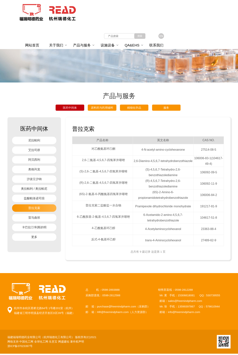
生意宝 (53, 342)
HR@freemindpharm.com (113, 313)
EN (161, 36)
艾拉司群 (34, 151)
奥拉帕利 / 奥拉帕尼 (34, 190)
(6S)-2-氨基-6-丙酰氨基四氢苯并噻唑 (103, 195)
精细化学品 (134, 108)
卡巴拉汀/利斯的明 (34, 228)
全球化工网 (41, 342)
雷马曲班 (34, 219)
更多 (34, 238)
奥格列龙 (34, 170)
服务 (166, 108)
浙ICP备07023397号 (21, 347)
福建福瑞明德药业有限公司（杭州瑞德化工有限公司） (41, 338)
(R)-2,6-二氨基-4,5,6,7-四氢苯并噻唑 (103, 184)
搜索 (139, 36)
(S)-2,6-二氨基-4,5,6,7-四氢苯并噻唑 (103, 172)
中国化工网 (26, 342)
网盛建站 (63, 342)
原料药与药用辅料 (102, 108)
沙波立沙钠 (34, 180)
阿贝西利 (34, 161)
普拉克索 (34, 209)
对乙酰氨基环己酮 (103, 150)
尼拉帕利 (34, 141)
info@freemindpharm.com (184, 313)
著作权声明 (77, 342)
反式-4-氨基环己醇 (103, 240)
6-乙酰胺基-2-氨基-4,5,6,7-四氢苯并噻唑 (103, 218)
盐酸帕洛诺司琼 (34, 199)
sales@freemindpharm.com (185, 302)
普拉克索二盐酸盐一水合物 (103, 206)
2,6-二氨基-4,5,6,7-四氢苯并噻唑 (103, 161)
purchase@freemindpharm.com (116, 307)
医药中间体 (70, 108)
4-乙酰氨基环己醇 (103, 229)
